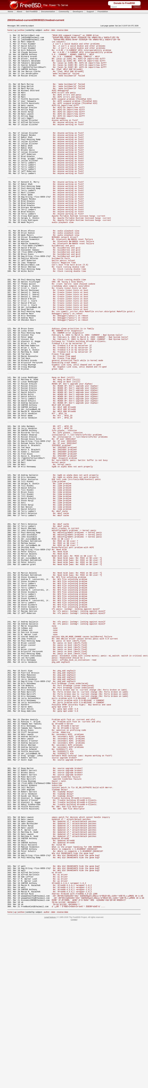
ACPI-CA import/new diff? (65, 118)
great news (57, 429)
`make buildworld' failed (65, 81)
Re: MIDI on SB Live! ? (65, 632)
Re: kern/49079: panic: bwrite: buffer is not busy (80, 537)
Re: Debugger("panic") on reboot (70, 366)
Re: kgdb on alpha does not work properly (75, 554)
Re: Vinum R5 (58, 990)
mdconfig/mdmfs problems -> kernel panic (74, 619)
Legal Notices (50, 1074)
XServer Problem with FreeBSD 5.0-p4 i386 (74, 1048)
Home (10, 11)
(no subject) (58, 43)
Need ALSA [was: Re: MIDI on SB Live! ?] (74, 650)
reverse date (62, 30)
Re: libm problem (62, 564)
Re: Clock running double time (68, 309)
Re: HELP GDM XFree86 (64, 474)
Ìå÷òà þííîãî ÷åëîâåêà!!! (65, 1058)
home (9, 30)
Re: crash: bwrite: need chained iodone (73, 329)
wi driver (57, 1023)
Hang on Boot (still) (63, 439)
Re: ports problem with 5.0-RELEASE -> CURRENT (78, 820)
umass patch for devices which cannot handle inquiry (81, 957)
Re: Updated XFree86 (64, 985)
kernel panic (58, 539)
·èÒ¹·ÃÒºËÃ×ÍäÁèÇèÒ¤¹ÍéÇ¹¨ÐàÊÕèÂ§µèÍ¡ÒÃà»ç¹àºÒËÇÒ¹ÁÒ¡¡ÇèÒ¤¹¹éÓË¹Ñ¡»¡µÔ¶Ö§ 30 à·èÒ (97, 1050)
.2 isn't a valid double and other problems (76, 45)
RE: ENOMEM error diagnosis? (67, 384)
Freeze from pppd (61, 411)
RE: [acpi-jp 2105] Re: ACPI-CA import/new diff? (78, 63)
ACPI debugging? (60, 101)
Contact (74, 1076)
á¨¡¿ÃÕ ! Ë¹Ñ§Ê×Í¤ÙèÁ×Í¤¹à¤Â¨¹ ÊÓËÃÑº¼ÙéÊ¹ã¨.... (78, 1063)
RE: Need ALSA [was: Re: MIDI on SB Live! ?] (77, 652)
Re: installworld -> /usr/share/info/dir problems (80, 509)
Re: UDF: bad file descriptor (68, 945)
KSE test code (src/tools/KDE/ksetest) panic (76, 559)
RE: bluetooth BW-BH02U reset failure (72, 276)
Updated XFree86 (60, 983)
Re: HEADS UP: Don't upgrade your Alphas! (75, 449)
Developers (78, 11)
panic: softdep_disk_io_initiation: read (74, 772)
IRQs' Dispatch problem (64, 534)
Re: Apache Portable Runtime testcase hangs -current (82, 251)
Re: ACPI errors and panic (67, 106)
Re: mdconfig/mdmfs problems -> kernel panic (77, 622)
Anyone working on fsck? (65, 136)
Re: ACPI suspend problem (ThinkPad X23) (75, 113)
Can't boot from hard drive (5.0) (70, 306)
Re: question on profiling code (69, 855)
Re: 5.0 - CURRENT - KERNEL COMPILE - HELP (76, 61)
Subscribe (57, 917)
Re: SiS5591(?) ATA (62, 877)
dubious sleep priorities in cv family (73, 381)
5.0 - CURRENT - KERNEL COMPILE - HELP (73, 58)
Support (90, 11)
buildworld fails (61, 299)
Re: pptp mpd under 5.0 (65, 830)
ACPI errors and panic (64, 103)
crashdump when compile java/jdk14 (70, 331)
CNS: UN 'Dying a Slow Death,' (68, 326)
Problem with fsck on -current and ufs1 (73, 842)
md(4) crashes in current (65, 617)
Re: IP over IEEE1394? (64, 511)
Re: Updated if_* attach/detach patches (74, 962)
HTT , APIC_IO (59, 482)
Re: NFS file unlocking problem (69, 674)
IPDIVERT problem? (61, 519)
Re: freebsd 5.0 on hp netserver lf (72, 401)
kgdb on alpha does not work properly (72, 544)
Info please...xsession (64, 501)
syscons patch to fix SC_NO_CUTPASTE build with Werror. (82, 922)
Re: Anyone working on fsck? (68, 138)
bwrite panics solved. (64, 301)
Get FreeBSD (32, 11)
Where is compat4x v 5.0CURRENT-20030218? (74, 995)
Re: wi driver (60, 1025)
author (46, 30)
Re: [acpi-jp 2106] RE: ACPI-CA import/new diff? (78, 66)
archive (21, 30)
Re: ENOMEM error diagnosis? (68, 386)
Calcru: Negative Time (64, 304)
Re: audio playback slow (66, 266)
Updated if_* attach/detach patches (71, 960)
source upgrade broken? (64, 888)
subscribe (57, 920)
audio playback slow (62, 256)
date (53, 30)
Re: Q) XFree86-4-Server (66, 850)
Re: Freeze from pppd (64, 414)
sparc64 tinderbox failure (66, 910)
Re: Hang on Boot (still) (66, 441)
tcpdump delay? (60, 925)
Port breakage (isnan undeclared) (70, 800)
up (15, 30)
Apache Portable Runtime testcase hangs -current (78, 249)
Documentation (48, 11)
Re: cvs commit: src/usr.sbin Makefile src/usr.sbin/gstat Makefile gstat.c (93, 361)
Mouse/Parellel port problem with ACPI (73, 639)
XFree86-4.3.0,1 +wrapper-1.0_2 (69, 1035)
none (54, 732)
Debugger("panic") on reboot (67, 364)
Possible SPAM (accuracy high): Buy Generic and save (81, 825)
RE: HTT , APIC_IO (62, 496)
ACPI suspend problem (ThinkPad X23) (72, 111)
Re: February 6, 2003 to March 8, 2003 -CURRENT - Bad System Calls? (90, 391)
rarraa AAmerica (61, 857)
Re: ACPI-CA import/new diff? (69, 121)
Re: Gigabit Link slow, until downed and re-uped (79, 427)
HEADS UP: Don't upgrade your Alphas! (72, 446)
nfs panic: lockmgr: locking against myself (76, 712)
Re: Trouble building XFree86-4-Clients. (75, 938)
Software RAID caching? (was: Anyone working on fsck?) (82, 885)
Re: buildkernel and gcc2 (66, 286)
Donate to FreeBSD (124, 3)
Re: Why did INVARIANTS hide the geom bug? (76, 1003)
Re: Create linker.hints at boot (69, 334)
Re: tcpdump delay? (63, 928)
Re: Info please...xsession (68, 504)
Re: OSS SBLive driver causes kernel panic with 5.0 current (85, 747)
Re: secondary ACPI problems (68, 860)
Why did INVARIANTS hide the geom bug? (73, 1000)
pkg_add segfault (61, 775)
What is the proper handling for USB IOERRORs (77, 993)
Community (64, 11)
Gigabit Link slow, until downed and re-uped (76, 424)
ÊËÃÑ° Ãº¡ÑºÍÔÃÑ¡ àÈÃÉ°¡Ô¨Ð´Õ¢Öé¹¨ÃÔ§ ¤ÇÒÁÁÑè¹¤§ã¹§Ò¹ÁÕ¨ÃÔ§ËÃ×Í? (89, 1055)
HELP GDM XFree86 (61, 472)
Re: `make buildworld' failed (69, 83)
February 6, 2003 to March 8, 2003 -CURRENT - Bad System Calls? (87, 389)
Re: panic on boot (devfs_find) (69, 750)
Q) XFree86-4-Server (62, 847)
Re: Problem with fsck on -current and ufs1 (77, 845)
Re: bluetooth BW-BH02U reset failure (73, 278)
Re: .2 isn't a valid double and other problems (79, 48)
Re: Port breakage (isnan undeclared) (73, 802)
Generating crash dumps (64, 422)
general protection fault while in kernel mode (77, 419)
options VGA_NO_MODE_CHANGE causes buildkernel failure (82, 745)
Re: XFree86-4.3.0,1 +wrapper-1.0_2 (72, 1038)
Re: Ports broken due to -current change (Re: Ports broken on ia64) (89, 807)
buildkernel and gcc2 (63, 284)
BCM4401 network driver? (65, 273)
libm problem (58, 562)
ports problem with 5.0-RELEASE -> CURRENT (75, 817)
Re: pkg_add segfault (64, 785)
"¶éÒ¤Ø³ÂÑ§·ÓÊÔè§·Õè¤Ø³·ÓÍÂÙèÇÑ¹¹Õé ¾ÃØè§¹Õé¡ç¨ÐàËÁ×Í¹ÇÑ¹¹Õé (85, 38)
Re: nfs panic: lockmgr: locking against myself (79, 715)
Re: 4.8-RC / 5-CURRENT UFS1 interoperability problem (81, 53)
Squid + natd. (59, 915)
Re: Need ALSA (59, 642)
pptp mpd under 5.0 (62, 827)
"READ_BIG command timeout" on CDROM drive (75, 35)
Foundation (103, 11)
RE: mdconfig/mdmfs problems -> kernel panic (77, 624)
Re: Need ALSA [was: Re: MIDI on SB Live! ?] (77, 655)
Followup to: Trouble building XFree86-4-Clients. (79, 396)
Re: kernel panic (62, 542)
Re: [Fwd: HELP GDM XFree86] (67, 76)
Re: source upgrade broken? (68, 890)
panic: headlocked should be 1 (68, 770)
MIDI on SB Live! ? (62, 629)
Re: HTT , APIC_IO (62, 484)
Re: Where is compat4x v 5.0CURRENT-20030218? (78, 998)
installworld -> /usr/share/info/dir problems (77, 506)
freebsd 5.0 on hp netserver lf (69, 399)
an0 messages (58, 133)
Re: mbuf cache (60, 597)
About (19, 11)
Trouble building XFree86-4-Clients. (72, 935)
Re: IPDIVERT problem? (65, 522)
